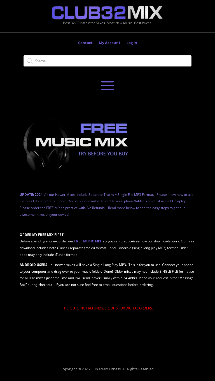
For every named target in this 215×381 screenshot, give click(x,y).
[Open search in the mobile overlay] (107, 60)
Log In (132, 43)
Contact (85, 43)
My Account (109, 43)
